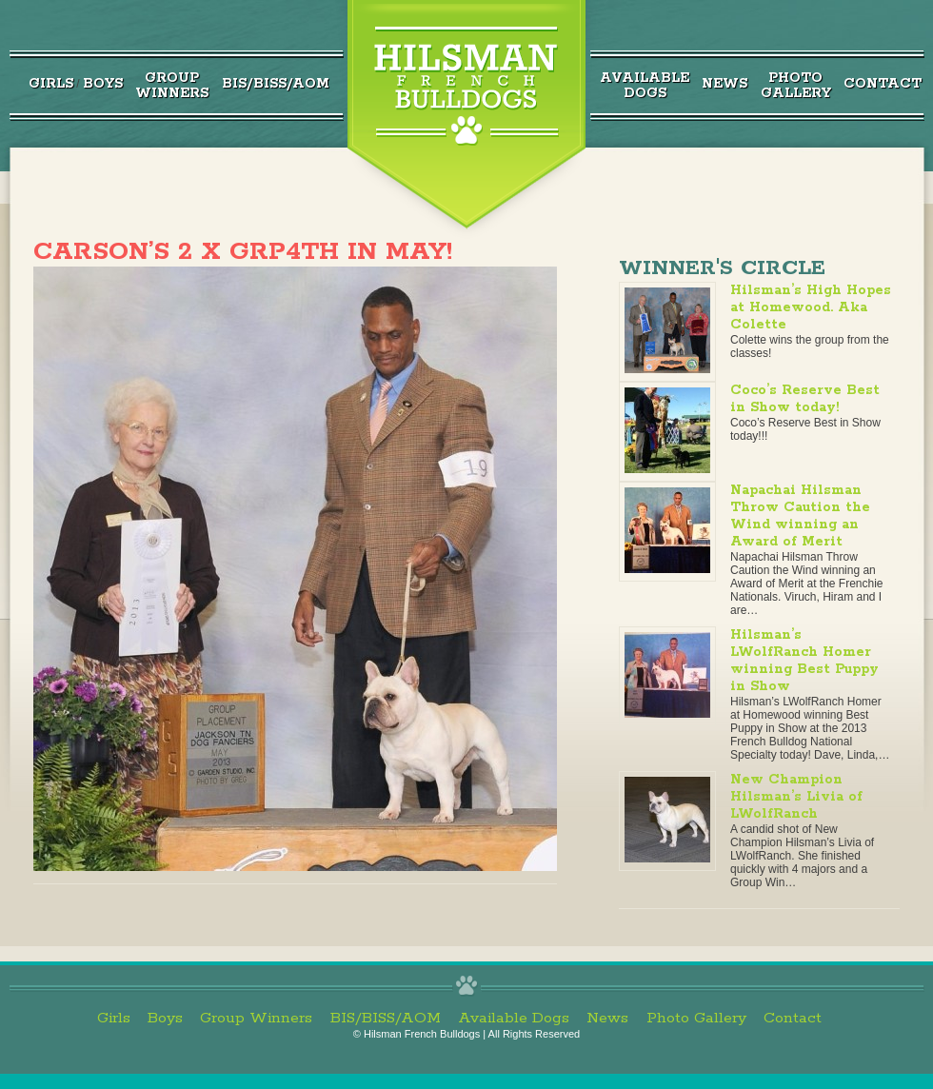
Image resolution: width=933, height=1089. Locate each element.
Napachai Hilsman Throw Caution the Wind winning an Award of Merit (800, 516)
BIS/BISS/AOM (275, 83)
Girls (51, 83)
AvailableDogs (644, 85)
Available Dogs (513, 1018)
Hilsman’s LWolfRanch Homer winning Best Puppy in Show (804, 660)
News (724, 83)
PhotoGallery (796, 85)
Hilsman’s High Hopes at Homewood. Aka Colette (810, 307)
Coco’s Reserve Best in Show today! (805, 399)
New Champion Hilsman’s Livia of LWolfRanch (796, 796)
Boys (103, 83)
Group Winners (256, 1018)
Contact (883, 83)
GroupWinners (171, 85)
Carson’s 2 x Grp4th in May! (242, 251)
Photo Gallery (696, 1018)
